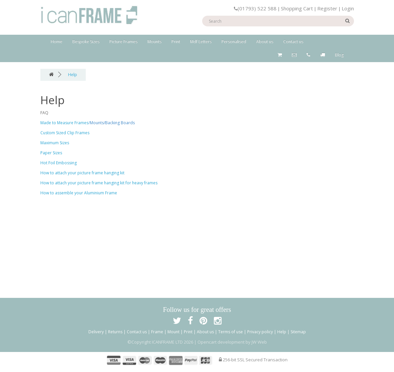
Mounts (154, 41)
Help (72, 74)
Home (56, 41)
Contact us (293, 41)
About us (264, 41)
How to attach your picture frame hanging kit (82, 173)
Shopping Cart (297, 8)
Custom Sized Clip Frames (64, 133)
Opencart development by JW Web (232, 342)
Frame (157, 332)
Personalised (234, 41)
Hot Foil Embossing (58, 163)
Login (348, 8)
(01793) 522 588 (255, 8)
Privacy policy (260, 332)
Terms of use (230, 332)
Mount (173, 332)
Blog (339, 55)
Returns (115, 332)
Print (175, 41)
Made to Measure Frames (64, 123)
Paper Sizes (51, 153)
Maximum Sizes (54, 143)
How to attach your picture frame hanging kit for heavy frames (98, 183)
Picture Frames (123, 41)
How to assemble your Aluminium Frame (78, 193)
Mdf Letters (201, 41)
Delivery (96, 332)
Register (327, 8)
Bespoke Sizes (85, 41)
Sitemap (298, 332)
